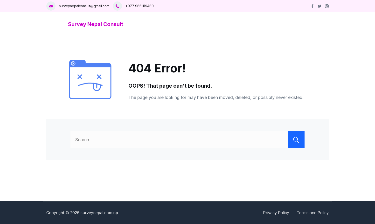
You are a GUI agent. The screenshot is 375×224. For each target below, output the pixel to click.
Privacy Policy (276, 212)
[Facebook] (312, 6)
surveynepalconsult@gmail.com (84, 6)
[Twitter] (319, 6)
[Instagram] (327, 6)
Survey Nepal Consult (95, 24)
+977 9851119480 (139, 6)
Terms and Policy (313, 212)
